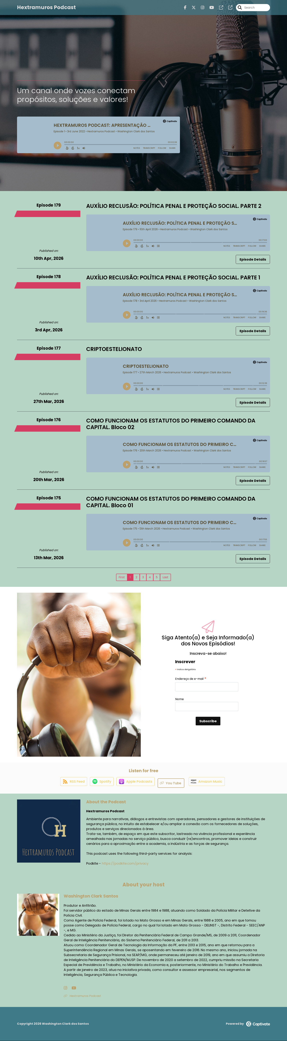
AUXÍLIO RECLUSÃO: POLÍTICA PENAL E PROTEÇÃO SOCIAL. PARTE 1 (173, 277)
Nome (179, 699)
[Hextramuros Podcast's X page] (191, 9)
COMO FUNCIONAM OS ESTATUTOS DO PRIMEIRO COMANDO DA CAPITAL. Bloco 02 (170, 424)
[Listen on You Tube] (173, 783)
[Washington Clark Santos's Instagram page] (65, 988)
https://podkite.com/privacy (125, 863)
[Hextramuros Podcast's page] (219, 9)
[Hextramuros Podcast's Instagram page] (200, 9)
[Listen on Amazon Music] (209, 783)
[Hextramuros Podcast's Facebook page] (185, 9)
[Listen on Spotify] (100, 783)
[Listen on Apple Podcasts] (135, 783)
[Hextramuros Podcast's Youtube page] (209, 9)
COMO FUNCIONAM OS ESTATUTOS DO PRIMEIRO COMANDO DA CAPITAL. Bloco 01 (170, 502)
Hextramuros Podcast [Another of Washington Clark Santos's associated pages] (82, 996)
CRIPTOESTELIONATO (114, 349)
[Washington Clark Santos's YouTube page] (70, 988)
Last (165, 577)
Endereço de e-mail (190, 679)
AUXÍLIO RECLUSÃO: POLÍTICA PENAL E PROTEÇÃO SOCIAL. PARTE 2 (173, 206)
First (122, 577)
